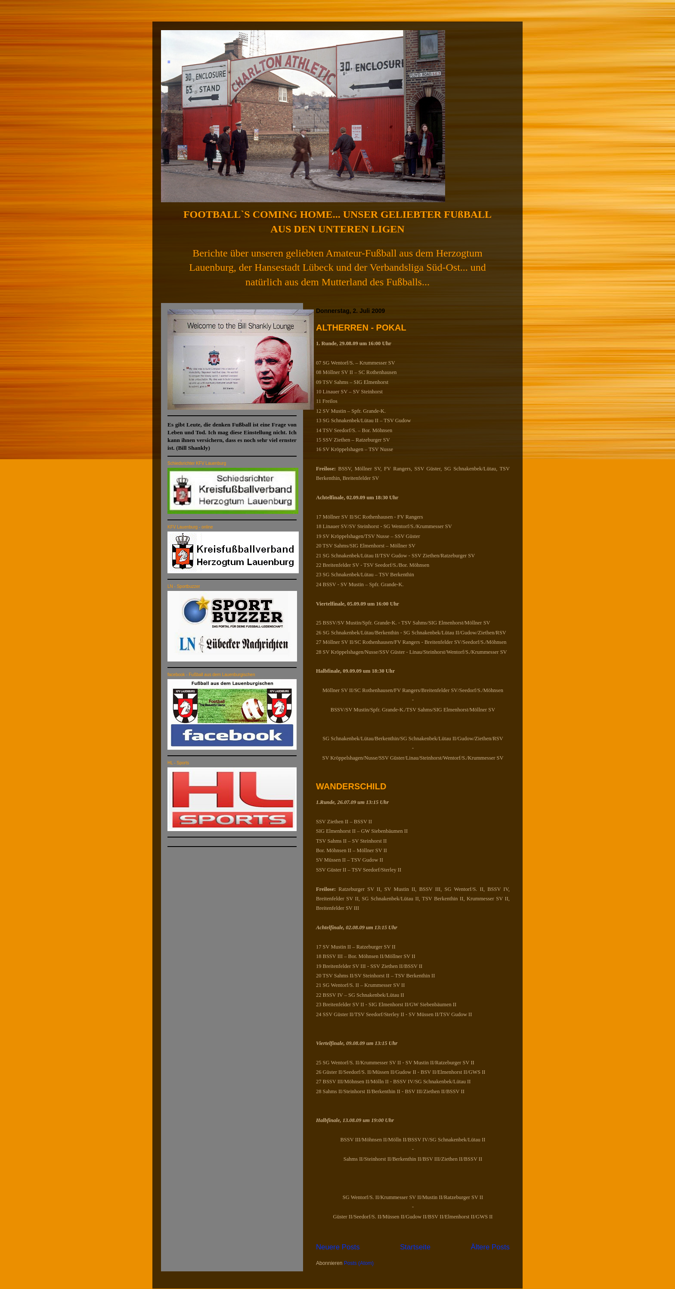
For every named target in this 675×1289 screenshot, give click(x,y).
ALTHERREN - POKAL (361, 327)
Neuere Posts (338, 1247)
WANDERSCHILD (351, 786)
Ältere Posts (490, 1247)
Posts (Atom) (359, 1263)
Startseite (415, 1247)
